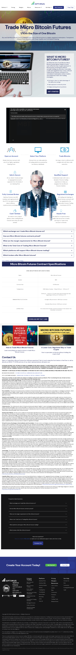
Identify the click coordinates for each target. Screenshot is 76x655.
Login (65, 590)
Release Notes (54, 601)
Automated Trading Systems (31, 600)
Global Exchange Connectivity (31, 608)
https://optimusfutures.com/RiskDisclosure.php (13, 474)
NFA (58, 632)
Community (54, 592)
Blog (52, 590)
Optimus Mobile (43, 585)
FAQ (65, 583)
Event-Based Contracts (30, 589)
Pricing (13, 7)
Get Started (58, 7)
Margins (21, 7)
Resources (37, 7)
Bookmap (41, 596)
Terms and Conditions (17, 648)
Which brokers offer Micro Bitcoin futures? (19, 255)
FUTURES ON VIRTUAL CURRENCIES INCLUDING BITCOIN (29, 373)
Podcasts (53, 594)
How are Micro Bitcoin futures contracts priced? (22, 236)
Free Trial (70, 7)
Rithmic (41, 587)
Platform (4, 7)
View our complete (19, 538)
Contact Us (38, 543)
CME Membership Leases (31, 596)
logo (38, 3)
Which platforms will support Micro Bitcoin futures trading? (26, 250)
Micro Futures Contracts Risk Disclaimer (33, 648)
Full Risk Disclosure (6, 648)
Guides (53, 588)
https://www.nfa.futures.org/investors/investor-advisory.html (57, 484)
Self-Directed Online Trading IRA (32, 593)
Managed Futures (31, 603)
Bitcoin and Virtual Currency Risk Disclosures (54, 648)
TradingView (42, 590)
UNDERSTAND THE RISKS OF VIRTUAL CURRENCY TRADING (31, 375)
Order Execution (31, 605)
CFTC (61, 632)
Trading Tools (54, 599)
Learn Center (54, 585)
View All (41, 601)
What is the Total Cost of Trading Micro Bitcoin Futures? (24, 246)
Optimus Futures (13, 580)
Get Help (48, 7)
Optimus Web (42, 583)
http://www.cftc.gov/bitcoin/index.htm (11, 489)
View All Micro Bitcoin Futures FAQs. (13, 261)
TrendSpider (42, 592)
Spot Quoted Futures (30, 582)
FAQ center (27, 538)
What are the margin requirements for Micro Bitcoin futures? (26, 241)
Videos (53, 597)
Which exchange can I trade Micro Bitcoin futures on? (24, 231)
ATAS (40, 599)
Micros (29, 7)
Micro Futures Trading (30, 586)
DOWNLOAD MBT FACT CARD (38, 319)
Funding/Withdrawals (69, 587)
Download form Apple (16, 596)
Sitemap (7, 650)
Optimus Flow (42, 581)
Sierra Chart (42, 594)
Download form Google (22, 596)
